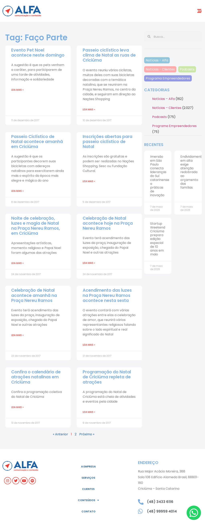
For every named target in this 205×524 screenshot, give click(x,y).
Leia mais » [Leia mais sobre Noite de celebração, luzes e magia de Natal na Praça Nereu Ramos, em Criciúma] (17, 263)
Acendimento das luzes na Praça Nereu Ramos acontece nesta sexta (107, 295)
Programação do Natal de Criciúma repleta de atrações (107, 377)
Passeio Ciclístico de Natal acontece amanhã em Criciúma (37, 141)
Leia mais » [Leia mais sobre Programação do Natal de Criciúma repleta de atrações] (89, 412)
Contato (88, 511)
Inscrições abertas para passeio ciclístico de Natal (107, 141)
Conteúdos (88, 500)
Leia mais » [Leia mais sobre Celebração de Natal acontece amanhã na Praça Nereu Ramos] (17, 335)
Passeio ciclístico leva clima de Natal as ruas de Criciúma (109, 55)
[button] (199, 11)
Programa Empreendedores (168, 78)
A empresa (88, 466)
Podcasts (187, 69)
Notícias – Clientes (166, 108)
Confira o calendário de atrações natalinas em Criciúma (36, 377)
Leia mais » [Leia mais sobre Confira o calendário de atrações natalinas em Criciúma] (17, 407)
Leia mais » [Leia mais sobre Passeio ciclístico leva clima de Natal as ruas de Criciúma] (89, 109)
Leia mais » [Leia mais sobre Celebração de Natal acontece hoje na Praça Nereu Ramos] (89, 263)
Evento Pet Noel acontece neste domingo (37, 52)
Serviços (88, 478)
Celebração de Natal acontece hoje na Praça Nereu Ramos (108, 223)
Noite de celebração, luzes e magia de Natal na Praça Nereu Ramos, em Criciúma (35, 225)
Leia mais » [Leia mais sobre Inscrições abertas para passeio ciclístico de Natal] (89, 181)
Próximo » (86, 434)
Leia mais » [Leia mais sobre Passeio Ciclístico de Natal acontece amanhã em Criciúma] (17, 191)
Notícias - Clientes (160, 69)
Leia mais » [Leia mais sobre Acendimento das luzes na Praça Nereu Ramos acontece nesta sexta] (89, 344)
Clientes (88, 489)
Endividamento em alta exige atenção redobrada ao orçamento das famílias (192, 172)
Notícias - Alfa (157, 60)
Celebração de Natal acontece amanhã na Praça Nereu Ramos (34, 295)
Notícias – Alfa (163, 98)
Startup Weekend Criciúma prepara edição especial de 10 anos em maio (157, 239)
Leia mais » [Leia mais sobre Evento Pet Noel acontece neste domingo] (17, 89)
